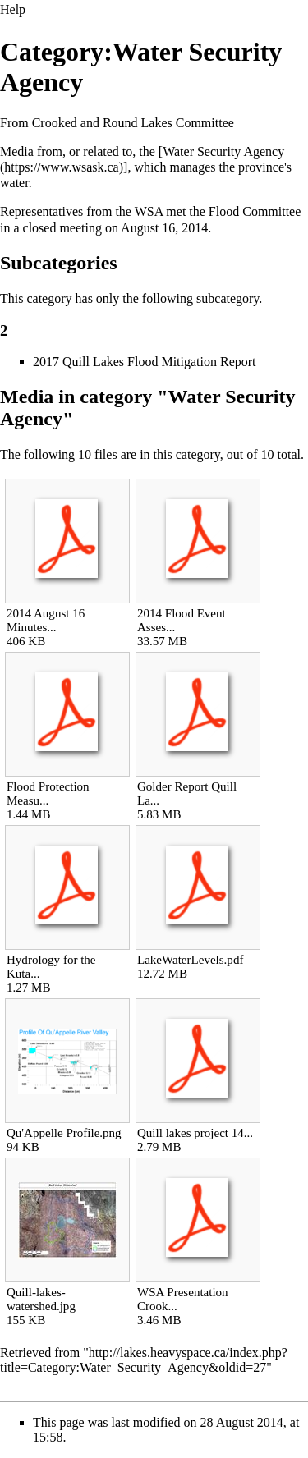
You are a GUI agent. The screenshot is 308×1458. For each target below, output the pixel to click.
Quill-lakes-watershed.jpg (41, 1299)
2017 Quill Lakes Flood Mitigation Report (144, 362)
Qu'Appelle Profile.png (64, 1132)
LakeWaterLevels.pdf (190, 959)
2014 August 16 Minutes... (46, 620)
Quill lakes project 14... (195, 1132)
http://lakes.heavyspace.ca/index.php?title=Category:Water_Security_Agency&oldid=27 (143, 1360)
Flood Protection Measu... (48, 793)
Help (12, 9)
